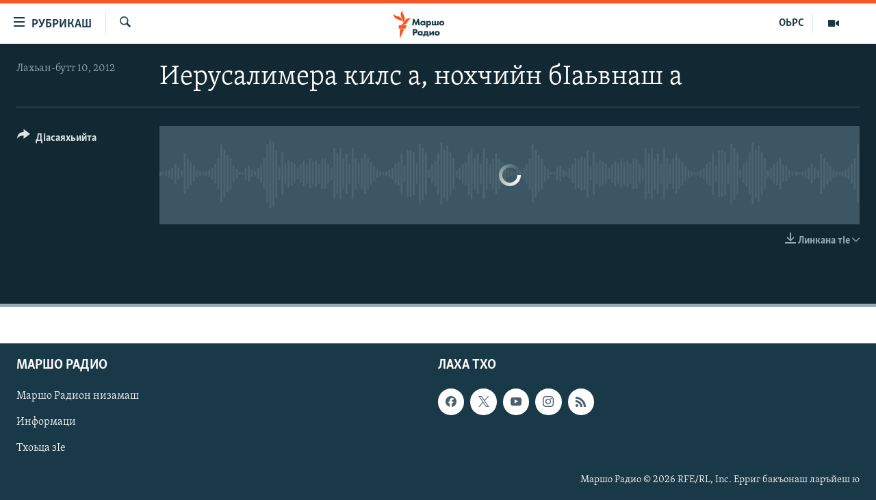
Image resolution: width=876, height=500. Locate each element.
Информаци (46, 422)
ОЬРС (791, 23)
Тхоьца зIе (41, 448)
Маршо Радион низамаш (77, 396)
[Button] (56, 140)
